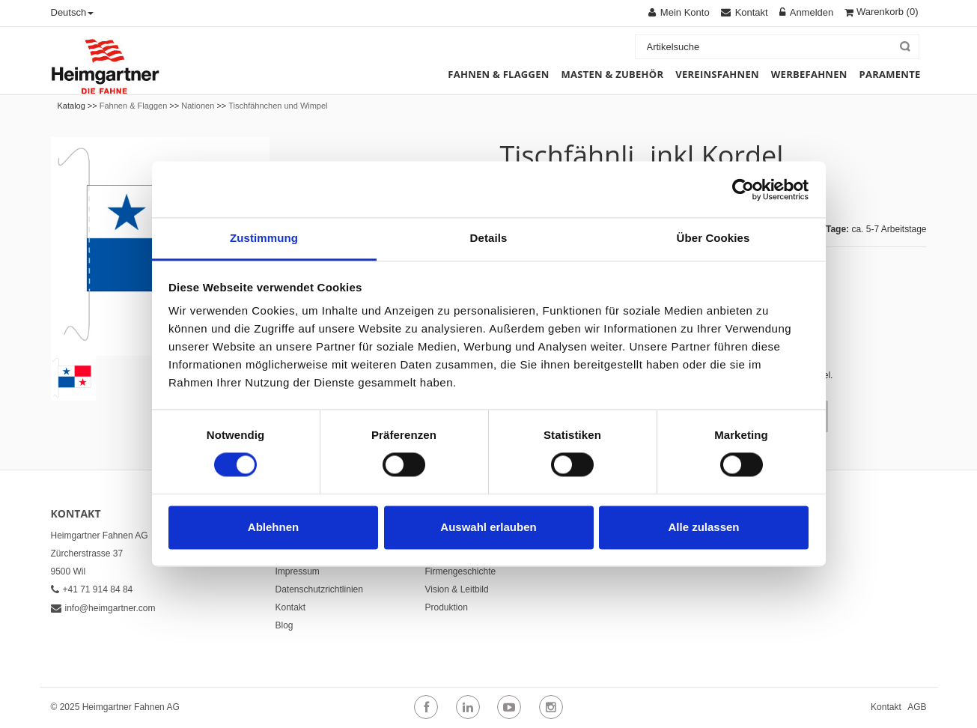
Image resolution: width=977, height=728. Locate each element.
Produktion (446, 607)
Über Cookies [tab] (713, 237)
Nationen (197, 105)
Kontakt (291, 607)
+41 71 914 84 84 (92, 589)
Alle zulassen (703, 527)
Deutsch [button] (72, 12)
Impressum (298, 571)
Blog (284, 625)
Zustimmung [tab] (264, 237)
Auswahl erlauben (488, 527)
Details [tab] (489, 237)
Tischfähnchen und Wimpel (277, 105)
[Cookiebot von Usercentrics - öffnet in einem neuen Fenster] (743, 189)
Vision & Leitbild (457, 589)
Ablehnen (273, 527)
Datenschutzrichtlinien (319, 589)
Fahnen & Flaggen (134, 105)
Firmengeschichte (460, 571)
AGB (916, 707)
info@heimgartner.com (103, 608)
